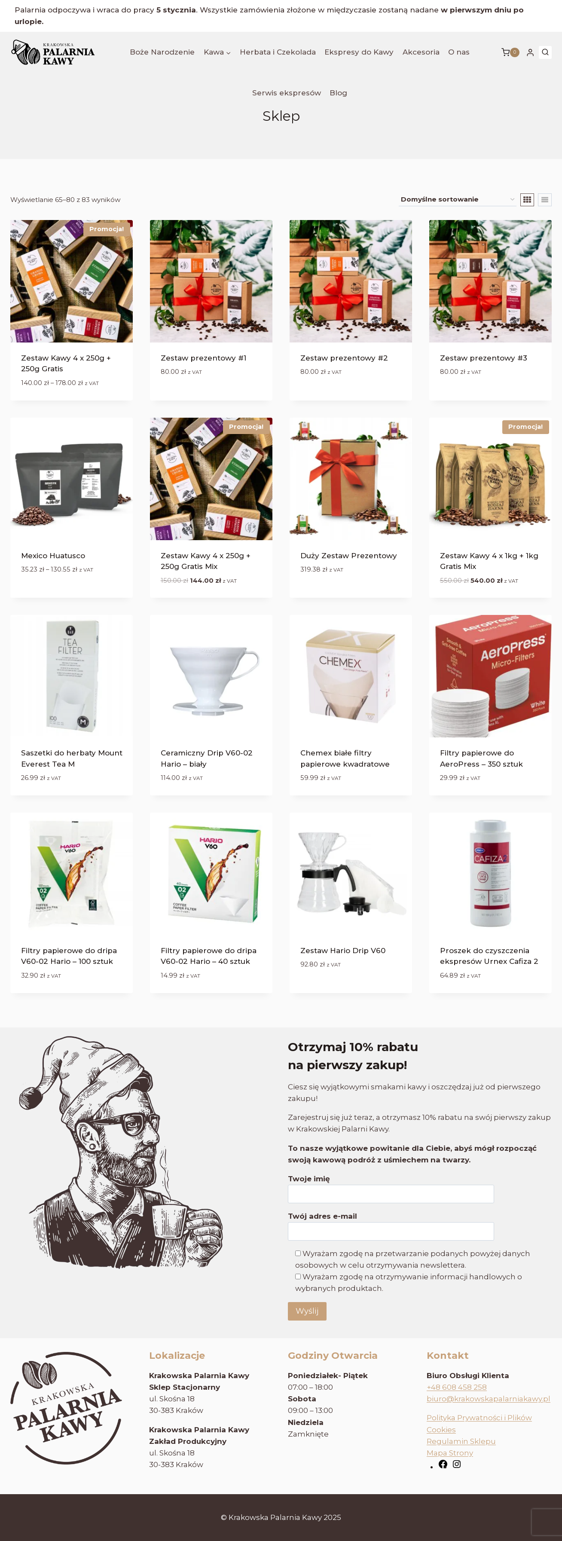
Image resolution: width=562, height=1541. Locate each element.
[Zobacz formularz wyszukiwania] (545, 52)
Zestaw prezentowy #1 (203, 358)
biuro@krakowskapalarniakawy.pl (488, 1398)
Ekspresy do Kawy (359, 52)
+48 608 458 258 (457, 1387)
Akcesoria (421, 52)
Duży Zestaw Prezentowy (348, 555)
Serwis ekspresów (286, 93)
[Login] (530, 52)
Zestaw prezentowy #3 (483, 358)
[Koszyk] (510, 52)
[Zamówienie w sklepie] (457, 199)
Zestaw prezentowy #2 (344, 358)
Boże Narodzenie (162, 52)
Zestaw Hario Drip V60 (342, 950)
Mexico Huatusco (53, 555)
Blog (338, 93)
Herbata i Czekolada (278, 52)
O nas (459, 52)
